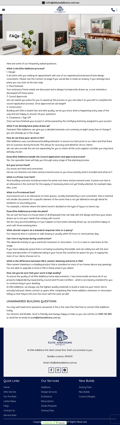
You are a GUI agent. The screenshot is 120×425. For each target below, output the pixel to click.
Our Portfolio (10, 396)
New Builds (84, 391)
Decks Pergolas (49, 405)
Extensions (46, 396)
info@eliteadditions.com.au (62, 2)
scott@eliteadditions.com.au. (45, 317)
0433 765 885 (105, 314)
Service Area (10, 415)
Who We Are (10, 391)
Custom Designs (87, 396)
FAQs (6, 405)
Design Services (49, 391)
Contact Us (9, 410)
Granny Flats (47, 410)
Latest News (10, 401)
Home (7, 387)
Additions (46, 387)
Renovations (47, 401)
